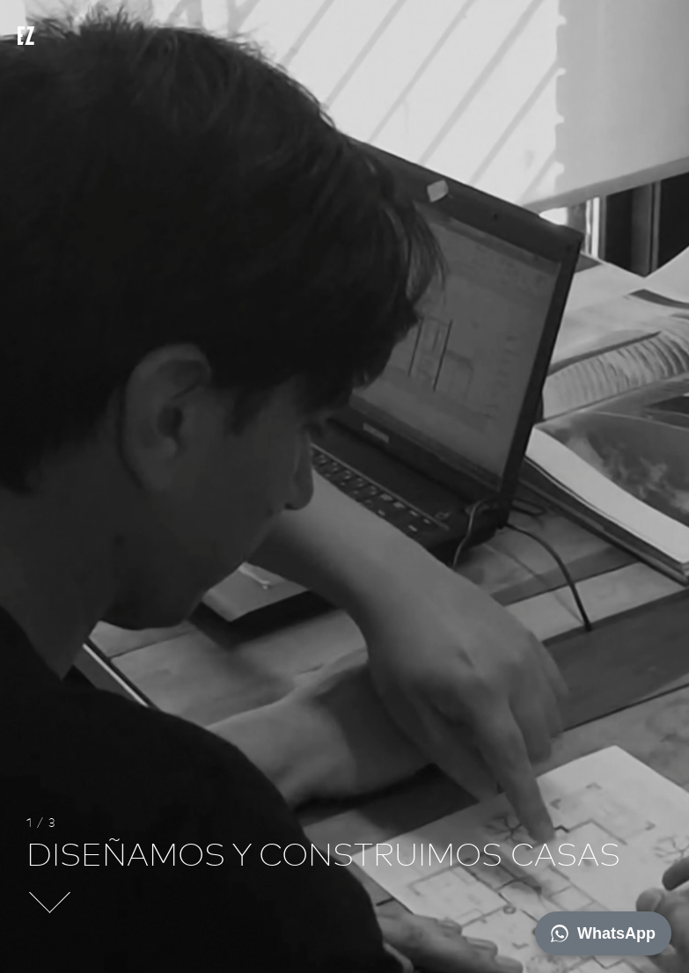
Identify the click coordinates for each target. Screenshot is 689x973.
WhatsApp (603, 933)
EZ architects (43, 40)
